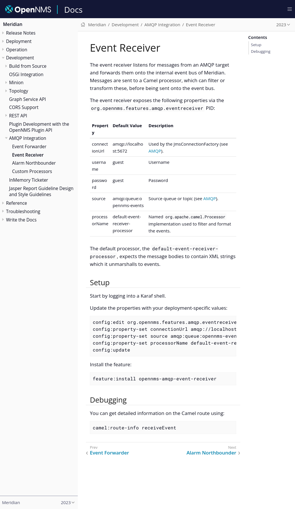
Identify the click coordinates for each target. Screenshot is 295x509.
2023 (281, 24)
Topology (18, 91)
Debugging (261, 51)
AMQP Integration (27, 138)
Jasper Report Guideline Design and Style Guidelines (41, 191)
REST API (18, 115)
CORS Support (24, 107)
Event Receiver (28, 155)
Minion (16, 82)
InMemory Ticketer (28, 180)
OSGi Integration (26, 74)
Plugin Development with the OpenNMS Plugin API (39, 127)
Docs (73, 9)
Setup (256, 44)
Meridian (12, 24)
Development (20, 58)
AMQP (155, 151)
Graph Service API (27, 99)
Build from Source (28, 66)
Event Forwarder (29, 146)
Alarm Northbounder (34, 163)
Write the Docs (21, 220)
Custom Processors (32, 171)
